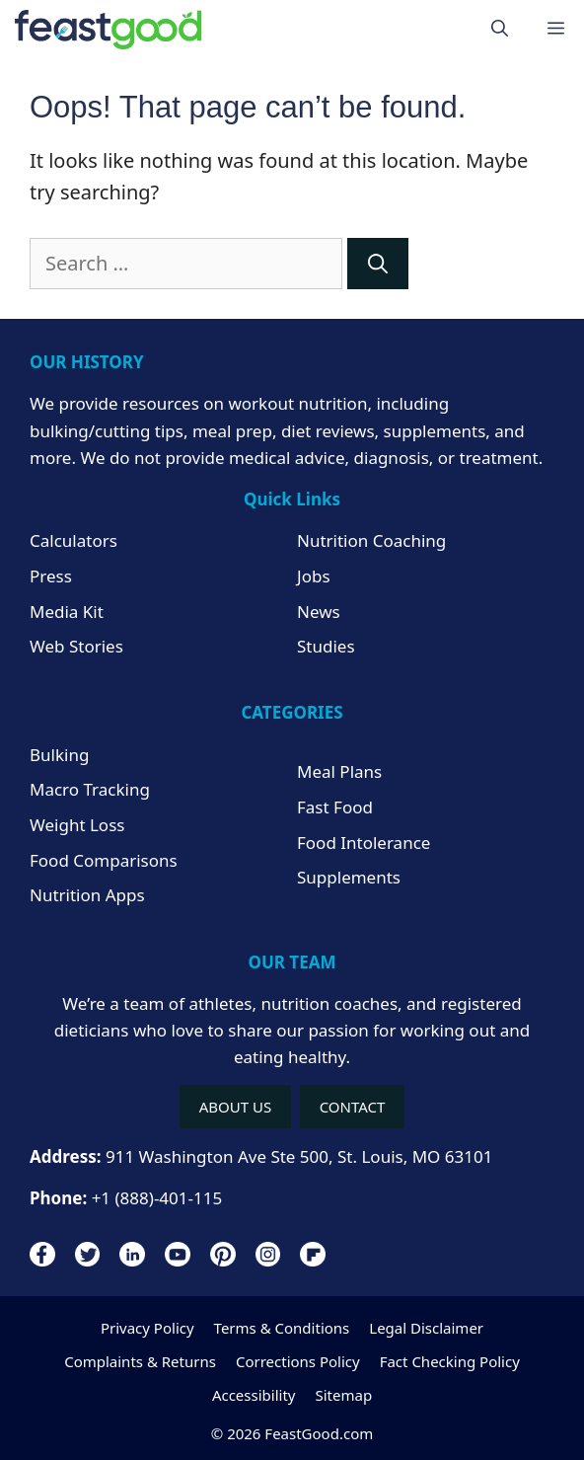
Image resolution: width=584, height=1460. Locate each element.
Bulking (59, 754)
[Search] (377, 263)
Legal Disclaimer (426, 1328)
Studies (326, 646)
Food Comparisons (104, 860)
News (318, 611)
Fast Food (335, 807)
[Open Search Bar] (500, 29)
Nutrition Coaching (371, 540)
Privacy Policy (147, 1328)
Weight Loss (77, 824)
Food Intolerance (363, 842)
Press (51, 576)
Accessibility (254, 1395)
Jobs (313, 576)
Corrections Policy (298, 1361)
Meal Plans (339, 771)
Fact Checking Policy (450, 1361)
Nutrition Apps (87, 895)
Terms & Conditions (282, 1328)
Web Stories (76, 646)
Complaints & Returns (140, 1361)
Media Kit (67, 611)
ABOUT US (235, 1106)
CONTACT (353, 1106)
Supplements (349, 877)
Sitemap (343, 1395)
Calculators (73, 540)
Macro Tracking (90, 789)
